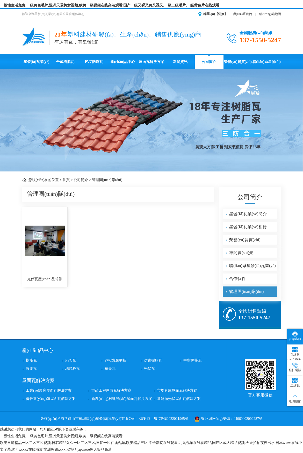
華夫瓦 (110, 369)
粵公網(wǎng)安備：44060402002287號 (228, 419)
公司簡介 (209, 62)
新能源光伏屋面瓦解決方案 (179, 399)
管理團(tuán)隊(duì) (107, 180)
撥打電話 (295, 367)
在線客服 (295, 336)
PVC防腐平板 (115, 360)
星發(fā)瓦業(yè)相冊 (248, 227)
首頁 (66, 180)
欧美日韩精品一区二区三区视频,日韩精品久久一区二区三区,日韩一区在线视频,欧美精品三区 (74, 443)
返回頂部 (295, 398)
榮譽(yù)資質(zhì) (238, 62)
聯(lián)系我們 (242, 14)
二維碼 (295, 382)
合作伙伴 (237, 278)
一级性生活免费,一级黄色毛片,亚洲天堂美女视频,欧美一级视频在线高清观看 (61, 436)
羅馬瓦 (31, 369)
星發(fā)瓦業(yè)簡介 (248, 214)
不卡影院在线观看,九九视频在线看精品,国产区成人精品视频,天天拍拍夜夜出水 (212, 443)
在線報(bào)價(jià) (294, 354)
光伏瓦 (149, 369)
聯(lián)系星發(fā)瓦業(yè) (267, 64)
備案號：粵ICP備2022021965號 (164, 419)
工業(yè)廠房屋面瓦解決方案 (49, 390)
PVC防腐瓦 (94, 62)
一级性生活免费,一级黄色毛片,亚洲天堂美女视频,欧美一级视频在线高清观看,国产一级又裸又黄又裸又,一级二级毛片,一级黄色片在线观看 (109, 5)
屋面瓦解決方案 (151, 62)
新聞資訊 (180, 62)
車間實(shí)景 (241, 252)
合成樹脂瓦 (65, 62)
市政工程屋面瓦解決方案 (111, 390)
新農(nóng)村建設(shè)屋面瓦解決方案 (121, 399)
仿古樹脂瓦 (153, 360)
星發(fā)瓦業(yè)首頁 (36, 64)
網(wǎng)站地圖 (270, 14)
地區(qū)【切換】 (215, 14)
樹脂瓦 (31, 360)
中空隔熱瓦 (192, 360)
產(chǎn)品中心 (122, 62)
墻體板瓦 (72, 369)
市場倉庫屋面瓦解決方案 (177, 390)
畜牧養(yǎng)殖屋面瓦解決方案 (51, 399)
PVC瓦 (70, 360)
